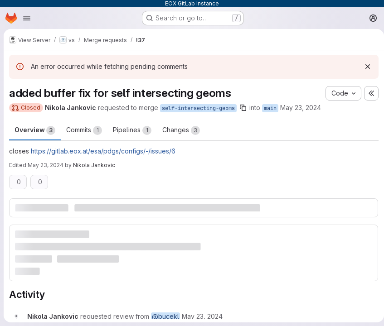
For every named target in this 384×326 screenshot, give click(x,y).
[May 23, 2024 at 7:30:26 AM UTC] (202, 316)
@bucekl (165, 316)
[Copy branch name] (243, 107)
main (270, 108)
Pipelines (132, 130)
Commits (84, 130)
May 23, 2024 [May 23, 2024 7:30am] (300, 107)
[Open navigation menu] (26, 18)
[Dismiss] (364, 66)
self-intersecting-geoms (198, 108)
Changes (181, 130)
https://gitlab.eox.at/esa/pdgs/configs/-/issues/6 (103, 151)
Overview (35, 130)
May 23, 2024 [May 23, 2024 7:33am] (45, 165)
